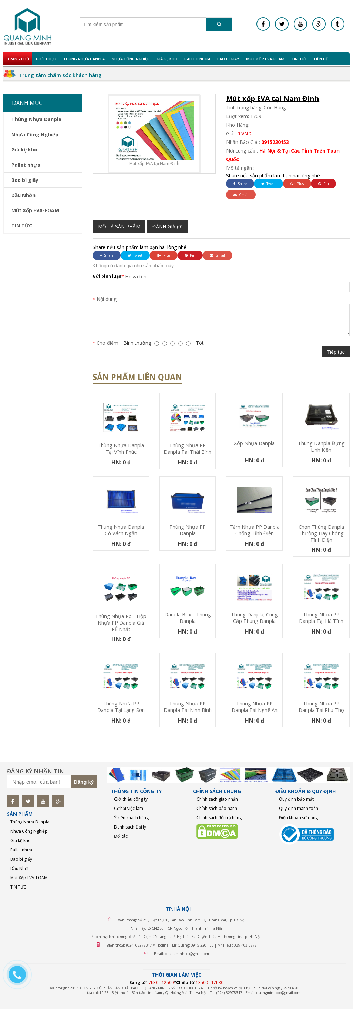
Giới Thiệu (46, 58)
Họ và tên (136, 276)
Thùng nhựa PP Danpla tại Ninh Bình (188, 706)
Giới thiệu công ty (131, 799)
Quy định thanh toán (298, 808)
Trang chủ (18, 58)
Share (240, 183)
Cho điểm (107, 343)
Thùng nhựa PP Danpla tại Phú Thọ (321, 706)
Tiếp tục (336, 352)
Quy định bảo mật (296, 799)
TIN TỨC (299, 58)
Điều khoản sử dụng (298, 818)
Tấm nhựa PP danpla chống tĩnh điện (255, 530)
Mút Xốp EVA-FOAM (265, 58)
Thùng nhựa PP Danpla (187, 530)
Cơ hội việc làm (128, 808)
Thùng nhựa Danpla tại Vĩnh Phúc (121, 448)
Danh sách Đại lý (130, 827)
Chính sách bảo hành (216, 808)
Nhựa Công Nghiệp (131, 58)
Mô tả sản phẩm (119, 226)
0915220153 (275, 142)
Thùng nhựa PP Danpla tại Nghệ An (255, 706)
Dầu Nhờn (23, 195)
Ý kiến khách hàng (131, 818)
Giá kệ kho (167, 58)
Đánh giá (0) (167, 226)
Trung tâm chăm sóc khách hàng (60, 74)
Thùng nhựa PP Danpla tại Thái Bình (187, 448)
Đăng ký (84, 782)
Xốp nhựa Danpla (254, 443)
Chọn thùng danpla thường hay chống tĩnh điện (321, 533)
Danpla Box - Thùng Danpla (187, 617)
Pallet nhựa (197, 58)
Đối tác (121, 836)
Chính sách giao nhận (217, 799)
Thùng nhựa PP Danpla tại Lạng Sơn (121, 706)
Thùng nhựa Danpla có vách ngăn (121, 530)
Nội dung (107, 299)
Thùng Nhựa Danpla (84, 58)
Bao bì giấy (228, 58)
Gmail (241, 194)
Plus (297, 183)
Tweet (268, 183)
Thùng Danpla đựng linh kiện (321, 446)
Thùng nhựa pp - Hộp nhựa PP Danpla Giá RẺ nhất (121, 623)
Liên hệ (321, 58)
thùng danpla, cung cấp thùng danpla (254, 617)
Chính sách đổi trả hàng (219, 818)
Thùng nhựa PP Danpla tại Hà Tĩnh (321, 617)
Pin (323, 183)
